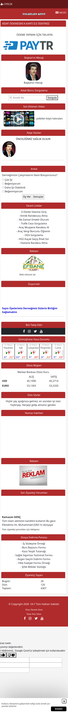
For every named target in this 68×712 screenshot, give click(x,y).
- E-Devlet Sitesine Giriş (33, 212)
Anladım (59, 709)
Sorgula (52, 97)
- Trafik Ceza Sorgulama (33, 223)
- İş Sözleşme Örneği (33, 543)
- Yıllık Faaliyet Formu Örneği (33, 563)
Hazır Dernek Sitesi (33, 610)
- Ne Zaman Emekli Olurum (33, 219)
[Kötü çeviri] (11, 655)
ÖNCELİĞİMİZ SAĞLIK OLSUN (33, 139)
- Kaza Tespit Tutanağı (33, 551)
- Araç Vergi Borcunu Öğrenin (33, 231)
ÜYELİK (6, 4)
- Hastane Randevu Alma (33, 243)
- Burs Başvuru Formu (33, 547)
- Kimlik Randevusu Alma (33, 215)
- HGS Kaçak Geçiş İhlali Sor (33, 239)
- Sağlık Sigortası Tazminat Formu (33, 555)
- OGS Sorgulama (33, 235)
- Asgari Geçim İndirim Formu (33, 559)
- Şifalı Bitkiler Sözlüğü (33, 567)
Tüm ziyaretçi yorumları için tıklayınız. (21, 529)
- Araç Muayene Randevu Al (33, 227)
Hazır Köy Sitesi (34, 614)
